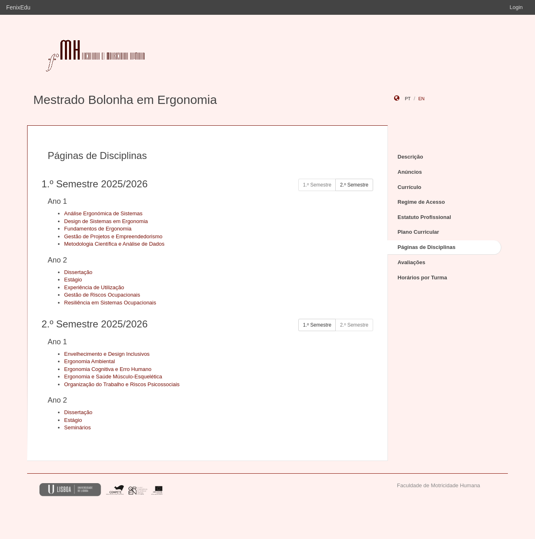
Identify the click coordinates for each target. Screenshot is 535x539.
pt (407, 98)
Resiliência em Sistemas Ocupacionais (110, 302)
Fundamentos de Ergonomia (97, 229)
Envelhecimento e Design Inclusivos (107, 354)
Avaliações (411, 262)
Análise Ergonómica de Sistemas (103, 213)
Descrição (410, 157)
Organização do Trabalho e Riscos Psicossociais (122, 384)
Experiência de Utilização (94, 287)
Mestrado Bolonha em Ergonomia (125, 99)
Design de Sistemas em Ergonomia (106, 221)
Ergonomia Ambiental (89, 361)
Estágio (73, 279)
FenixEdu (18, 7)
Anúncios (410, 172)
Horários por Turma (422, 277)
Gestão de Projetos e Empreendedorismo (113, 236)
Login (516, 7)
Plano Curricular (418, 232)
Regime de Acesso (421, 202)
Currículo (410, 187)
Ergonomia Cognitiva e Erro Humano (107, 369)
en (421, 98)
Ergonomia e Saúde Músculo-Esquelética (113, 376)
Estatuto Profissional (424, 217)
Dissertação (78, 272)
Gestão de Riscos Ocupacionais (102, 295)
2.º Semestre (354, 185)
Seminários (77, 427)
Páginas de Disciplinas (427, 247)
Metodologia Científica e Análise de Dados (114, 244)
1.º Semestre (317, 325)
